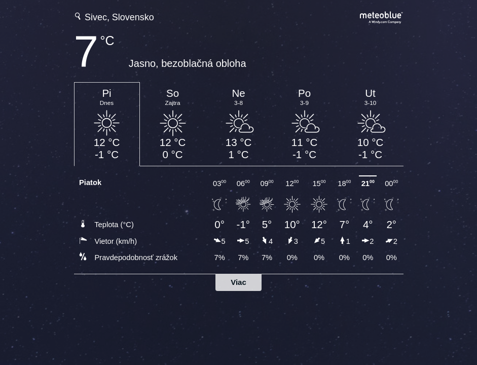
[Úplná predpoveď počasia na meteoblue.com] (381, 16)
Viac (238, 282)
